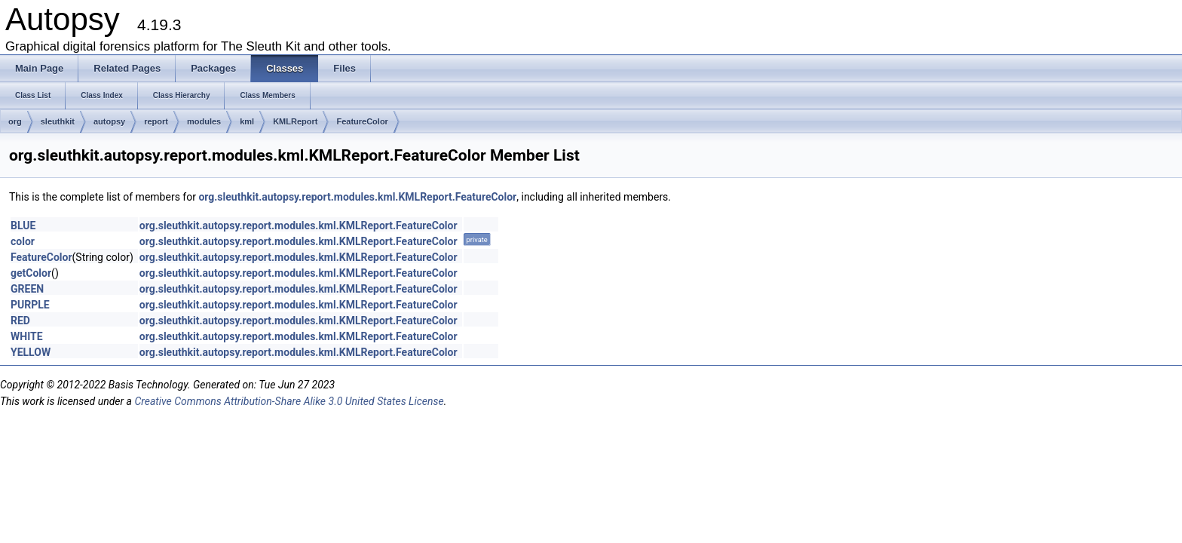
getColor (31, 273)
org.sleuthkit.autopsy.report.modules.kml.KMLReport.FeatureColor (357, 197)
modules (204, 121)
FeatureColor (361, 121)
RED (20, 320)
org (15, 121)
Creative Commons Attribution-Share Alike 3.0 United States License (288, 401)
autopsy (109, 121)
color (23, 241)
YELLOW (31, 352)
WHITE (27, 336)
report (156, 121)
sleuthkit (58, 121)
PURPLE (30, 305)
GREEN (27, 289)
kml (247, 121)
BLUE (23, 225)
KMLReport (295, 121)
